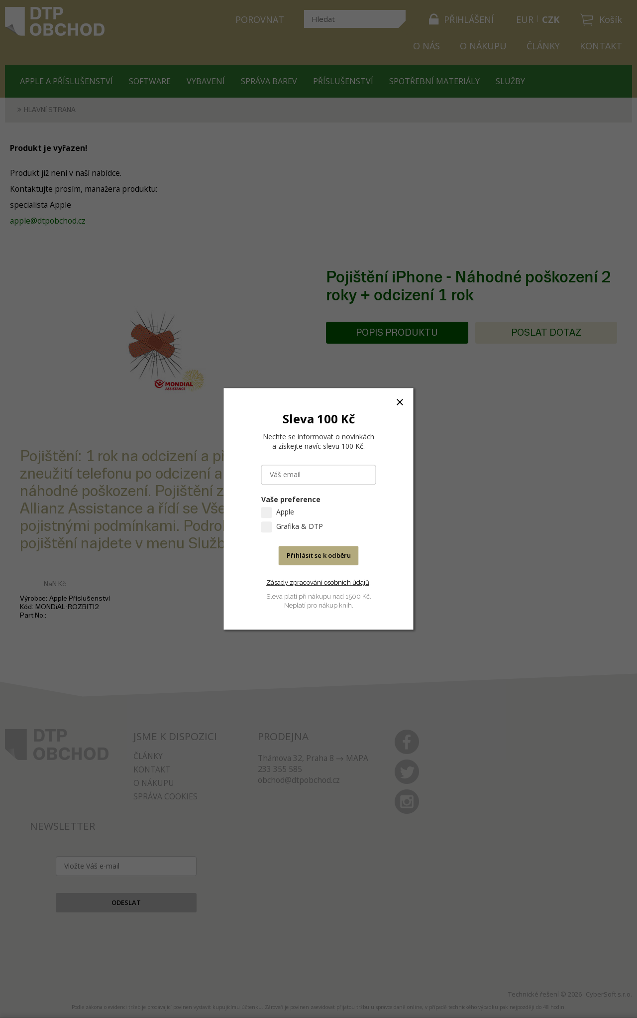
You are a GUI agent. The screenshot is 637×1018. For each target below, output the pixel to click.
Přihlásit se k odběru (319, 555)
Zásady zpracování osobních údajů (317, 582)
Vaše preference (290, 500)
